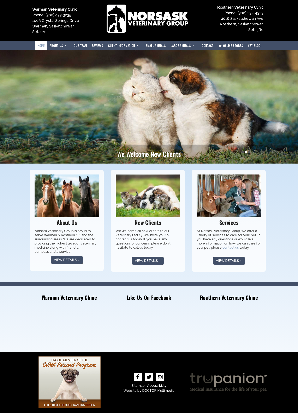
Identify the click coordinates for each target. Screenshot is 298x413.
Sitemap (138, 386)
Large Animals (181, 45)
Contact (208, 45)
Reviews (97, 45)
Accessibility (156, 386)
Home (41, 45)
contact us (230, 247)
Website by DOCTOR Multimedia (149, 391)
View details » (67, 260)
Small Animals (156, 45)
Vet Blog (254, 45)
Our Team (80, 45)
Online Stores (231, 45)
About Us (56, 45)
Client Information (121, 45)
